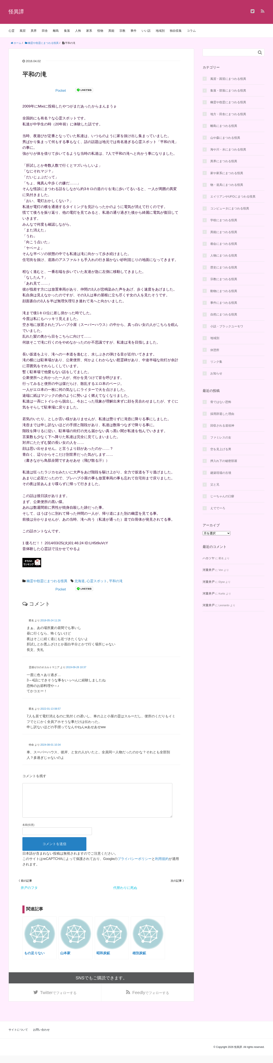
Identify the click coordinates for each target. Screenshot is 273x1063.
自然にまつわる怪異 (223, 314)
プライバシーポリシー (135, 865)
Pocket (60, 90)
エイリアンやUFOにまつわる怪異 (233, 196)
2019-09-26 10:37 (76, 667)
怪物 (100, 30)
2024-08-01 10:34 (51, 744)
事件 (133, 30)
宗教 (122, 30)
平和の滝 (116, 581)
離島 (56, 30)
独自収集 (176, 30)
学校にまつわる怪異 (223, 220)
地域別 (160, 30)
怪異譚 (16, 11)
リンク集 (216, 361)
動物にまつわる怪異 (223, 291)
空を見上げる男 (220, 449)
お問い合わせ (41, 1037)
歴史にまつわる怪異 (223, 267)
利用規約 (162, 865)
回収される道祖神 (222, 425)
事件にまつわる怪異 (223, 302)
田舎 (45, 30)
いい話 (146, 30)
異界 (34, 30)
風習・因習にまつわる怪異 (228, 78)
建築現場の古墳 (220, 472)
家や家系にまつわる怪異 (226, 173)
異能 (111, 30)
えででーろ (217, 508)
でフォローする (58, 999)
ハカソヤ (209, 558)
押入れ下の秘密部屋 (223, 461)
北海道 (79, 581)
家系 (89, 30)
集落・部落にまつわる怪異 (228, 90)
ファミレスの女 (220, 437)
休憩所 (214, 350)
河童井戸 (209, 570)
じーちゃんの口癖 (222, 496)
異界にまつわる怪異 (223, 161)
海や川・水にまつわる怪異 (228, 149)
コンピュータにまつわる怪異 (229, 208)
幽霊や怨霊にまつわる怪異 (46, 581)
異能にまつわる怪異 (223, 232)
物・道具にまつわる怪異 (226, 184)
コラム (191, 30)
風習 (23, 30)
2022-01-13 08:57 (51, 708)
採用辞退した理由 (222, 413)
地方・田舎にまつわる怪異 (228, 114)
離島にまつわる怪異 (223, 126)
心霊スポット (97, 581)
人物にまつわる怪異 (223, 255)
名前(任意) (28, 831)
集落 (67, 30)
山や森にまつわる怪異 (225, 137)
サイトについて (18, 1037)
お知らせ (216, 373)
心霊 (12, 30)
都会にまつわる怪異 (223, 243)
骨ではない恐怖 (220, 402)
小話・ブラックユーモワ (226, 326)
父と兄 (214, 484)
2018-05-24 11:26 (51, 620)
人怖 (78, 30)
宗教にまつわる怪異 (223, 279)
